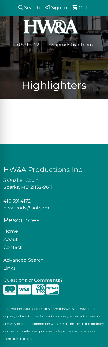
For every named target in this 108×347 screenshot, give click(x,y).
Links (9, 268)
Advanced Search (23, 260)
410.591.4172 (25, 44)
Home (10, 231)
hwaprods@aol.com (70, 44)
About (10, 239)
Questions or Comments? (33, 280)
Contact (12, 247)
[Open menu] (96, 57)
